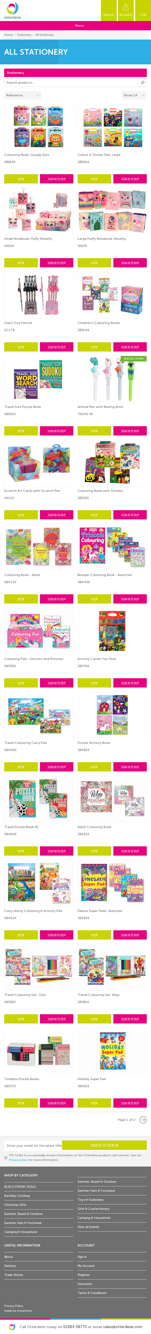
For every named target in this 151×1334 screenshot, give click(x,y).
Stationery (24, 35)
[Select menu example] (134, 95)
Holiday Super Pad (92, 1079)
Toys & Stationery (91, 1200)
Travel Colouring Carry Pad (25, 743)
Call (143, 15)
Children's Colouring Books (99, 323)
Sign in (82, 1257)
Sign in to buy (57, 179)
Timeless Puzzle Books (21, 1079)
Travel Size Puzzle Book (22, 407)
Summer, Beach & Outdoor (23, 1214)
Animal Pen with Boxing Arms (100, 407)
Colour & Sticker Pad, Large (99, 155)
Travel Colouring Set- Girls (25, 995)
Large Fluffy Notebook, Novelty (102, 239)
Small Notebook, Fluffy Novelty (28, 239)
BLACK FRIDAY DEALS (20, 1187)
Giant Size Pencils (18, 323)
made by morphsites (18, 1311)
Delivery (10, 1266)
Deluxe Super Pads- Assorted (100, 911)
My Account (86, 1266)
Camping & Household (20, 1232)
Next (143, 1119)
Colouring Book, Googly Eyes (26, 155)
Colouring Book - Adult (22, 575)
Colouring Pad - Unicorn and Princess (33, 659)
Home (8, 35)
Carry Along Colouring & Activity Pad (33, 911)
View (21, 179)
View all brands (88, 1227)
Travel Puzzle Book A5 (21, 827)
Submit (142, 82)
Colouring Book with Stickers (100, 491)
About (8, 1257)
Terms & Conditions (92, 1293)
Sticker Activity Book (94, 743)
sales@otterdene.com (122, 1327)
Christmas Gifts (15, 1205)
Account (126, 15)
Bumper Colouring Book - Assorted (105, 575)
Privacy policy (18, 1160)
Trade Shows (13, 1275)
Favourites (85, 1284)
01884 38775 (75, 1327)
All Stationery (45, 35)
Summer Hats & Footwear (23, 1223)
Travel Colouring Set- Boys (98, 995)
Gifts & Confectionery (94, 1209)
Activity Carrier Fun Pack (97, 659)
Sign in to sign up (130, 1147)
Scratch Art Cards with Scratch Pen (32, 491)
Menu (79, 26)
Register (84, 1275)
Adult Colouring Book (94, 827)
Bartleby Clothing (17, 1196)
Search (108, 15)
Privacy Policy (13, 1306)
